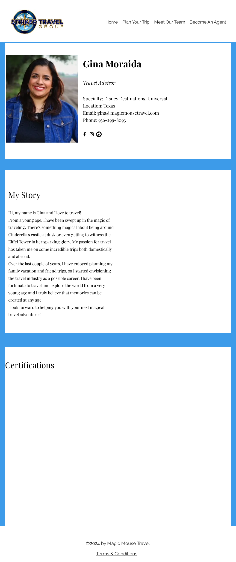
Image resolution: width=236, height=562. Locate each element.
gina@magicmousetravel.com (128, 113)
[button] (174, 264)
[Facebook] (84, 134)
